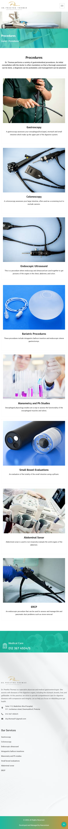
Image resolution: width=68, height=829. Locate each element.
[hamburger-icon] (62, 5)
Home (4, 41)
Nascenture (44, 825)
